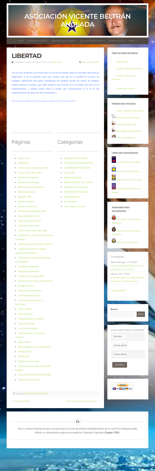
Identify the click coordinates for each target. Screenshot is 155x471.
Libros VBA (69, 172)
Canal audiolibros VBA (28, 216)
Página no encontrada (28, 361)
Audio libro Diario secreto (128, 259)
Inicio (21, 41)
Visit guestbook (118, 317)
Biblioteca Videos (26, 192)
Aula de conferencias (91, 41)
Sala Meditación (71, 196)
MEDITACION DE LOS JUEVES (78, 182)
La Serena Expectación (29, 295)
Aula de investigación (28, 177)
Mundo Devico (25, 351)
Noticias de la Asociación (76, 187)
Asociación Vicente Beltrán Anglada (77, 20)
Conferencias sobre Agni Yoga (32, 230)
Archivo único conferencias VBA (33, 168)
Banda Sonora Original (29, 182)
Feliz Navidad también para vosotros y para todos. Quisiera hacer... (125, 287)
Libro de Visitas (25, 314)
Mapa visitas (24, 342)
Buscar (114, 336)
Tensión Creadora (21, 401)
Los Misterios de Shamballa (129, 172)
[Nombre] (120, 363)
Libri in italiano (25, 309)
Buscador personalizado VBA (32, 211)
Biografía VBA (24, 196)
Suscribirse (120, 392)
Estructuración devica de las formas (35, 281)
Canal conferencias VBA (29, 221)
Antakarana (23, 163)
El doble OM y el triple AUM (31, 276)
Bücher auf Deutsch (27, 206)
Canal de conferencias (28, 225)
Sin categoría (70, 201)
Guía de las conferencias (30, 290)
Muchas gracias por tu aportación (34, 347)
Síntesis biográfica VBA (127, 134)
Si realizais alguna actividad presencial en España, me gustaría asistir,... (127, 304)
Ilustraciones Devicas (126, 93)
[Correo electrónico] (120, 372)
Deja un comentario (90, 62)
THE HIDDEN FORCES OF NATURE (34, 375)
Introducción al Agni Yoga (128, 181)
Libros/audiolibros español (31, 318)
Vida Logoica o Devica (74, 206)
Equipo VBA (56, 62)
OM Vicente (23, 356)
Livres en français (26, 323)
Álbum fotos (24, 158)
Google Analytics (26, 286)
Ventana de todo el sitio (29, 379)
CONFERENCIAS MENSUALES (78, 163)
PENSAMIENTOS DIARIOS (76, 192)
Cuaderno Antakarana (28, 266)
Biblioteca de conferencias (30, 187)
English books (123, 62)
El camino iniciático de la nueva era (81, 401)
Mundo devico (115, 41)
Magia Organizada (73, 177)
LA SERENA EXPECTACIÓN (77, 168)
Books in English (26, 201)
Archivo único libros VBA (29, 172)
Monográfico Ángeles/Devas (130, 141)
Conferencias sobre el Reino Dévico (35, 244)
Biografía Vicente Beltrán (76, 158)
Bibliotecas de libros (63, 41)
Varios (132, 41)
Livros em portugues (28, 328)
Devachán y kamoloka (28, 271)
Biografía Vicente (37, 41)
